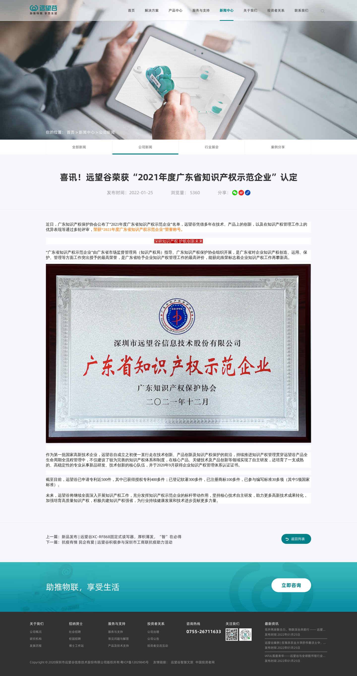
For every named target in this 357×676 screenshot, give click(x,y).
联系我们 (301, 10)
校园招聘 (75, 639)
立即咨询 (291, 585)
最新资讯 (272, 623)
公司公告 (153, 639)
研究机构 (36, 639)
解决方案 (152, 10)
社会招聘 (75, 632)
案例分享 (278, 147)
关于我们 (250, 10)
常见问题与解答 (118, 639)
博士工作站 (76, 646)
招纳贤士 (76, 623)
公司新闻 (107, 132)
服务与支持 (201, 10)
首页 (131, 10)
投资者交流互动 (157, 646)
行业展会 (212, 147)
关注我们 (232, 623)
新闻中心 (227, 10)
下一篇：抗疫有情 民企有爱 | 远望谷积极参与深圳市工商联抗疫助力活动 (109, 542)
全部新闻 (79, 147)
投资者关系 (276, 10)
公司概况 (36, 632)
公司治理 (153, 632)
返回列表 (298, 538)
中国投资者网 (205, 662)
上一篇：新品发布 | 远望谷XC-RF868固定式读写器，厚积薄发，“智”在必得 (113, 536)
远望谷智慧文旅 (182, 662)
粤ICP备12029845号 (134, 662)
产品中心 (175, 10)
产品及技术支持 (118, 646)
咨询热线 (193, 623)
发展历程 (36, 646)
